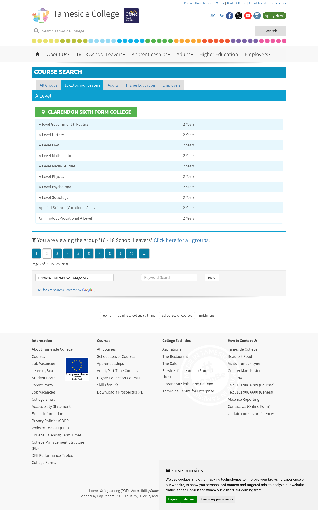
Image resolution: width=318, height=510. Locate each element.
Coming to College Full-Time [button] (136, 315)
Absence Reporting (243, 399)
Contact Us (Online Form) (249, 406)
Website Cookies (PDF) (50, 427)
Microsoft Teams (214, 3)
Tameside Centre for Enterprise (188, 391)
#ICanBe (217, 15)
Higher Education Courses (118, 377)
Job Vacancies (277, 3)
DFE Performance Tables (52, 455)
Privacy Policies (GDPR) (51, 420)
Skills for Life (107, 384)
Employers (257, 54)
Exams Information (47, 413)
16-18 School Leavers (100, 54)
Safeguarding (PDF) (114, 490)
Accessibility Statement (51, 406)
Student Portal (236, 3)
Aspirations (171, 349)
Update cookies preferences (251, 413)
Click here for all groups (181, 240)
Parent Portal (257, 3)
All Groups (48, 85)
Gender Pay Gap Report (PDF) (101, 496)
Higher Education (219, 54)
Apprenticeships (151, 54)
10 (132, 253)
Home (93, 490)
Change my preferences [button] (216, 499)
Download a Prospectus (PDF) (122, 392)
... (144, 253)
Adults (185, 54)
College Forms (44, 462)
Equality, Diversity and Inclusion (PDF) (153, 496)
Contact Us (248, 340)
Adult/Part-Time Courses (117, 370)
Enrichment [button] (206, 315)
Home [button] (107, 315)
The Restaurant (175, 356)
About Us (58, 54)
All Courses (106, 349)
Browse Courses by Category (63, 278)
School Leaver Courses (116, 356)
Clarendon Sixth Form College (187, 383)
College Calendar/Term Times (56, 435)
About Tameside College (52, 349)
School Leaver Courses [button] (177, 315)
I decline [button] (188, 499)
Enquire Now (192, 3)
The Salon (171, 363)
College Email (43, 399)
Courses (38, 356)
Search (270, 31)
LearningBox (42, 370)
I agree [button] (173, 499)
